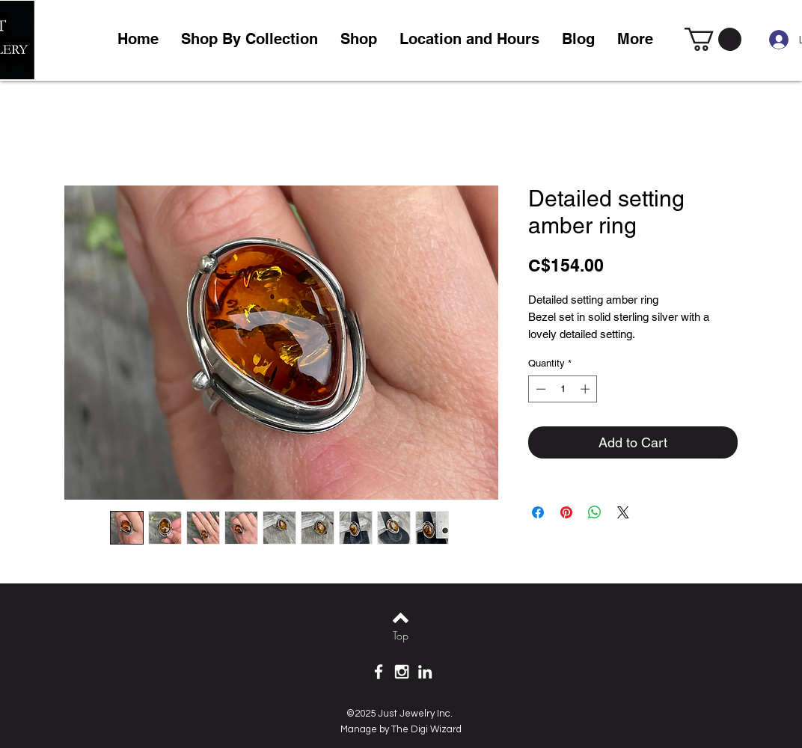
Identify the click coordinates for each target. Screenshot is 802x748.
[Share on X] (623, 512)
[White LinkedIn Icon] (425, 671)
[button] (358, 39)
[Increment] (587, 389)
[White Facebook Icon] (378, 671)
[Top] (401, 635)
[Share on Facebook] (538, 512)
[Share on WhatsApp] (595, 512)
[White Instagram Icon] (401, 671)
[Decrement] (539, 389)
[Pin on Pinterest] (566, 512)
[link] (713, 39)
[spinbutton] (563, 389)
